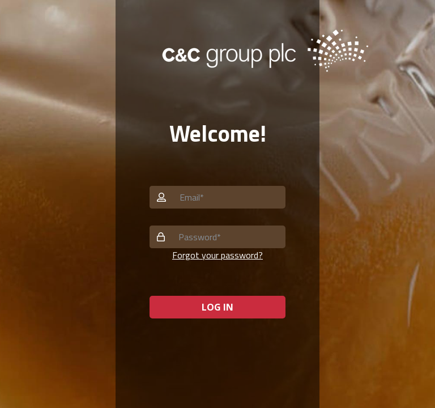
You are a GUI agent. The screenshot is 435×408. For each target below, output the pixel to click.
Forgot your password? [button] (217, 255)
